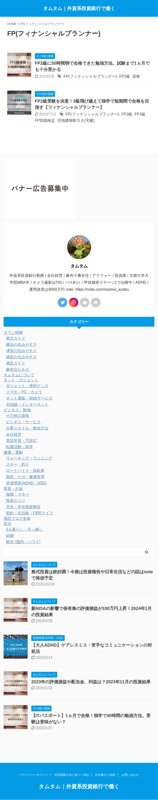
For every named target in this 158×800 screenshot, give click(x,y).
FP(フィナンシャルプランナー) (90, 76)
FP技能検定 (45, 120)
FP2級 (124, 76)
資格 (136, 76)
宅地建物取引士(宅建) (76, 120)
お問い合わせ (130, 775)
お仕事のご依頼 (105, 775)
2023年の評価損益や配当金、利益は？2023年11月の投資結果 (91, 681)
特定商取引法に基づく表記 (71, 775)
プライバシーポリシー (33, 775)
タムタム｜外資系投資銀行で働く (79, 8)
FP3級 (139, 114)
